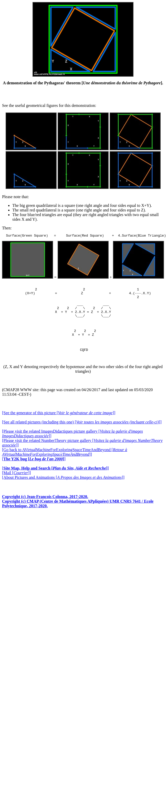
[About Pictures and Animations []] (63, 486)
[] (34, 467)
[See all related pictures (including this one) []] (81, 430)
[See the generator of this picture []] (58, 421)
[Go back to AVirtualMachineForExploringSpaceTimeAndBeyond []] (64, 460)
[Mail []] (16, 481)
